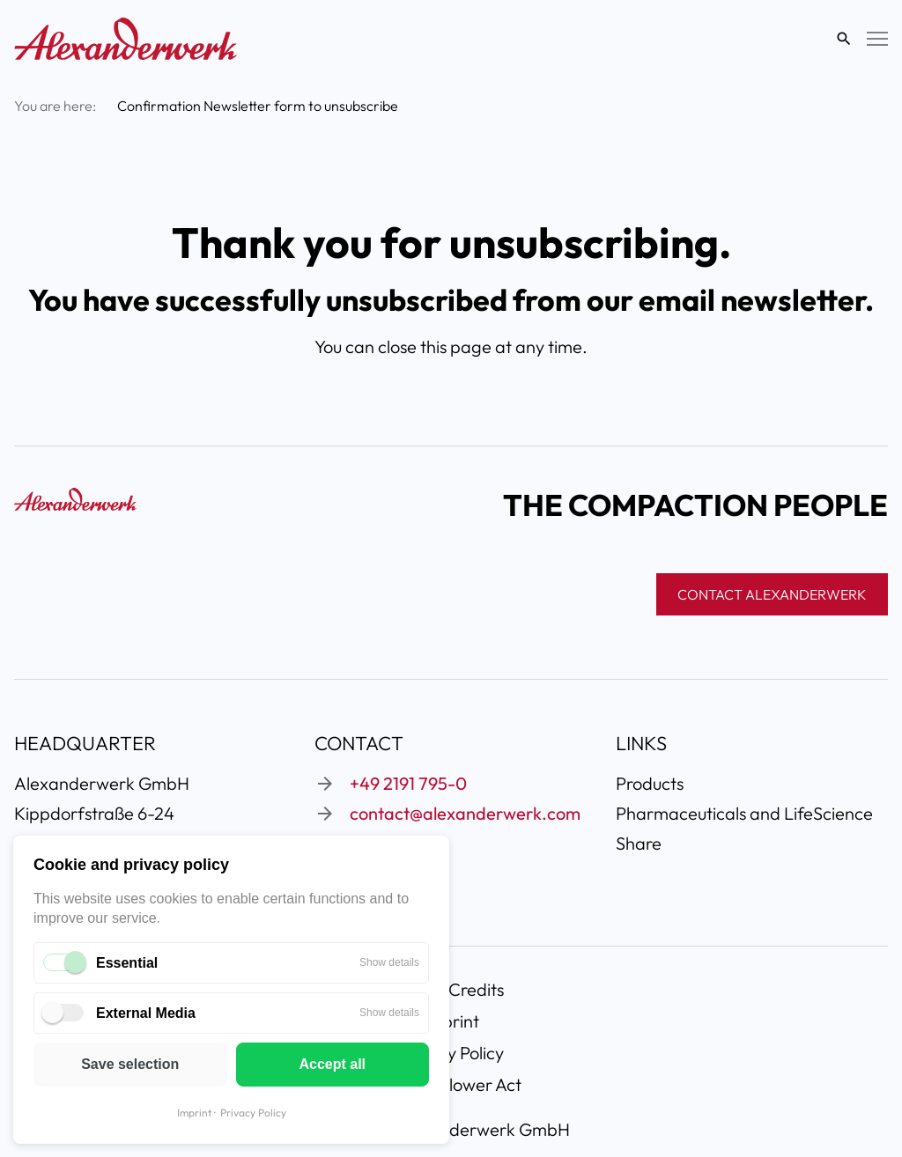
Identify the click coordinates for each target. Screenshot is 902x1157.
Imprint (194, 1112)
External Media (146, 1013)
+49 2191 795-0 (408, 783)
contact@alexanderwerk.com (465, 813)
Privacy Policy (253, 1112)
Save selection (130, 1064)
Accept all (332, 1064)
